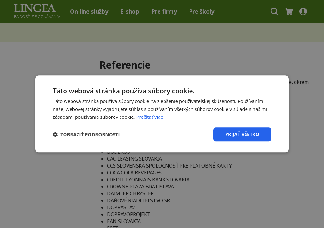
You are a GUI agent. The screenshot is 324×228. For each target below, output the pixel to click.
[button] (86, 134)
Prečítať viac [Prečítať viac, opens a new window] (149, 117)
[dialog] (162, 114)
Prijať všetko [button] (242, 134)
